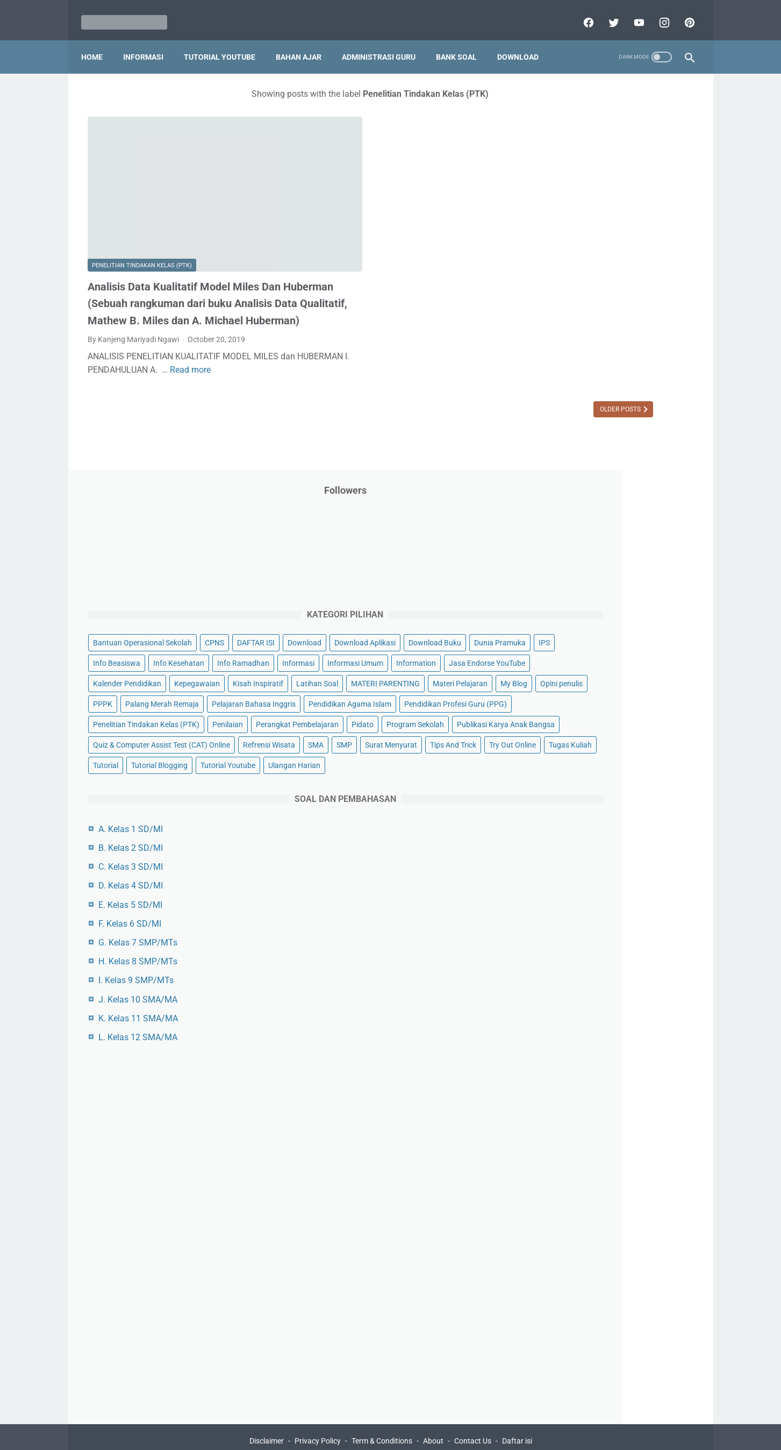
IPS (608, 299)
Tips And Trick (626, 668)
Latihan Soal (622, 401)
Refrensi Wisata (564, 647)
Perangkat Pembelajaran (579, 565)
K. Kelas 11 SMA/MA (583, 982)
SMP (639, 647)
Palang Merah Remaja (575, 463)
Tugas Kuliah (619, 688)
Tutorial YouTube (226, 42)
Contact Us (472, 1410)
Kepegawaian (642, 381)
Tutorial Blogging (566, 709)
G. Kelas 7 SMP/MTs (582, 906)
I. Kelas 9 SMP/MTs (581, 944)
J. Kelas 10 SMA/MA (582, 963)
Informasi (150, 42)
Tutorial (666, 688)
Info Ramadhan (628, 320)
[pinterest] (682, 13)
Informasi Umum (611, 340)
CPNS (659, 238)
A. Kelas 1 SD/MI (575, 793)
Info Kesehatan (563, 320)
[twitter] (606, 13)
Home (98, 42)
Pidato (645, 565)
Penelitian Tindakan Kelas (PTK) (142, 212)
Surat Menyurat (564, 668)
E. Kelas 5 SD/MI (575, 868)
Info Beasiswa (650, 299)
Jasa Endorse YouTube (629, 361)
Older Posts (462, 386)
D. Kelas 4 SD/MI (575, 849)
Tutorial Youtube (634, 709)
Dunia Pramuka (564, 299)
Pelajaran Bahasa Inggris (580, 483)
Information (558, 361)
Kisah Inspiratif (563, 401)
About (433, 1410)
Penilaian (672, 545)
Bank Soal (462, 42)
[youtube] (631, 13)
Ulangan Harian (564, 729)
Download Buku (638, 279)
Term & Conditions (382, 1410)
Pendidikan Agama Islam (579, 504)
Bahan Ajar (305, 42)
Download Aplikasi (568, 279)
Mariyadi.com (405, 1433)
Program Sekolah (567, 585)
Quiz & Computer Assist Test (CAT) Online (606, 626)
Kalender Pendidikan (572, 381)
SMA (611, 647)
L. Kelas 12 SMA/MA (582, 1001)
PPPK (643, 442)
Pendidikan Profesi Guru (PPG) (589, 524)
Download (524, 42)
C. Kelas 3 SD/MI (575, 831)
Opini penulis (599, 442)
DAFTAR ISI (557, 258)
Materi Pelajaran (647, 422)
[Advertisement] (613, 1194)
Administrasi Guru (385, 42)
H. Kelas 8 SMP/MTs (582, 925)
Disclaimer (266, 1410)
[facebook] (581, 13)
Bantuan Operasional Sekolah (587, 238)
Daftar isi (517, 1410)
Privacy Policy (318, 1410)
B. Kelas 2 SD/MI (575, 812)
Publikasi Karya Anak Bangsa (587, 606)
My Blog (551, 442)
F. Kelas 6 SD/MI (574, 888)
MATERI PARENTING (572, 422)
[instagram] (657, 13)
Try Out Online (561, 688)
